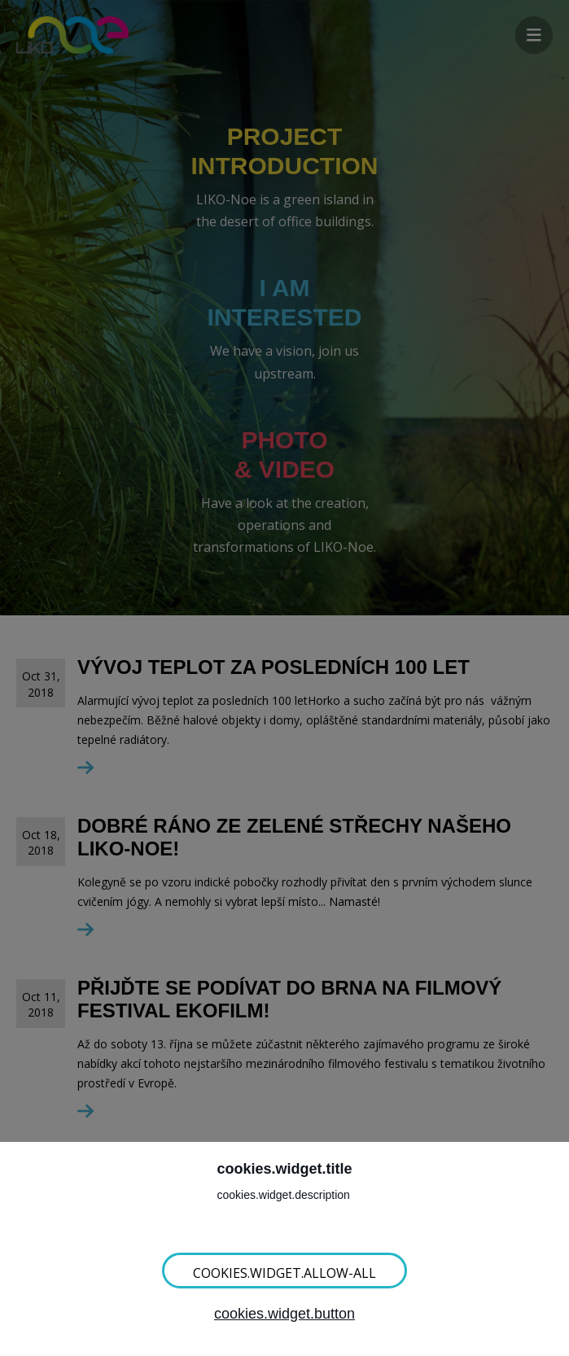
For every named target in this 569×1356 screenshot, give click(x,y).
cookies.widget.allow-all (284, 1273)
